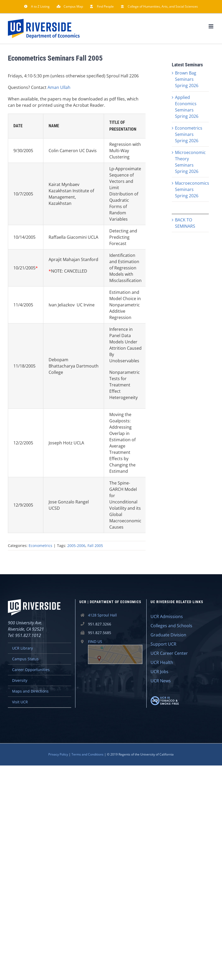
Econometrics (40, 545)
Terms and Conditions (87, 754)
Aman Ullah (59, 87)
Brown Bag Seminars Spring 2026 (186, 79)
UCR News (161, 681)
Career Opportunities (31, 669)
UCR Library (22, 648)
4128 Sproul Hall (102, 615)
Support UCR (163, 644)
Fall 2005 (95, 545)
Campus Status (25, 658)
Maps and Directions (30, 691)
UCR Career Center (169, 653)
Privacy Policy (58, 754)
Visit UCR (20, 701)
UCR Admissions (167, 616)
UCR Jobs (159, 671)
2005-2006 (76, 545)
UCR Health (162, 662)
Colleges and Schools (171, 626)
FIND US (115, 651)
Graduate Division (168, 635)
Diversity (19, 680)
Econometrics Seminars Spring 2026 (188, 134)
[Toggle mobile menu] (211, 26)
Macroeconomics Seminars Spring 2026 (192, 189)
